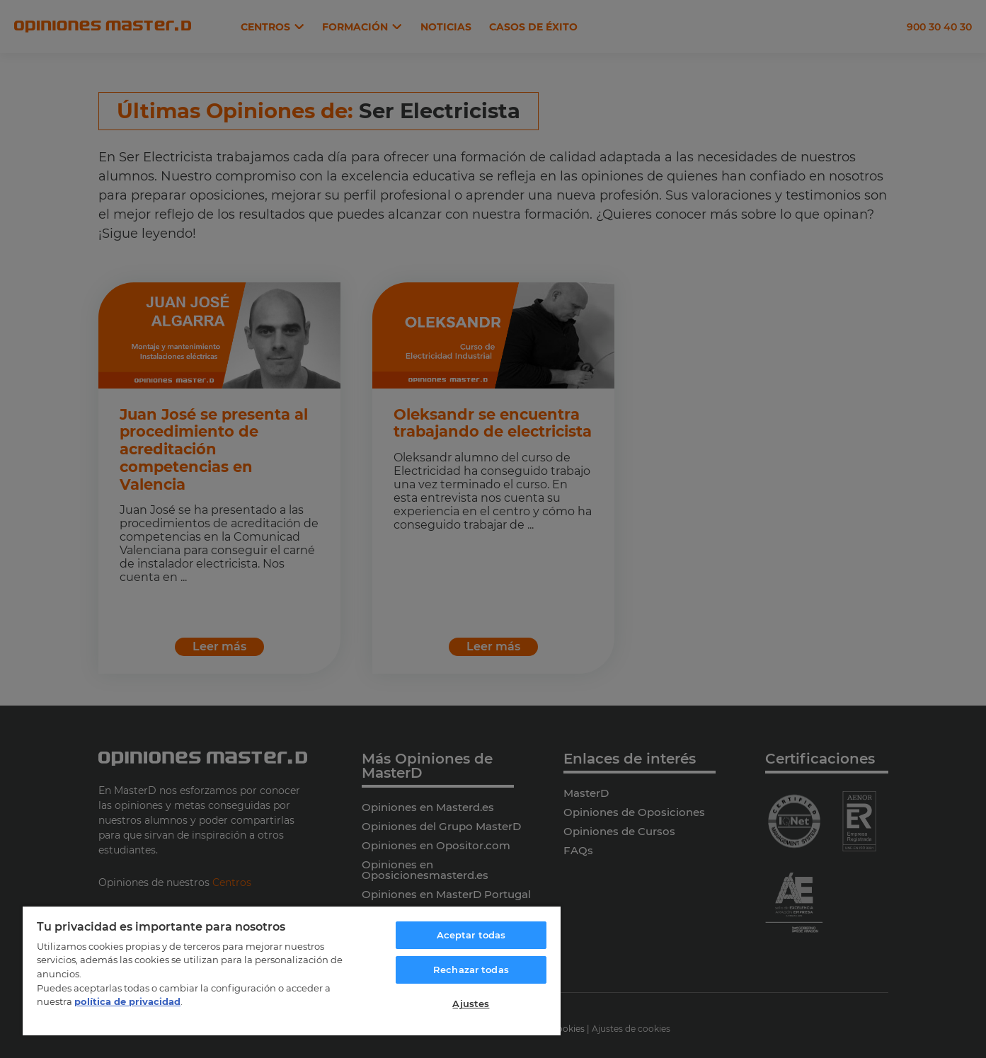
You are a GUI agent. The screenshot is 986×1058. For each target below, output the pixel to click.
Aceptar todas (471, 935)
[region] (292, 970)
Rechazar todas (471, 969)
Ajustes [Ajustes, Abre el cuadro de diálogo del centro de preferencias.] (470, 1003)
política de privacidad (127, 1001)
